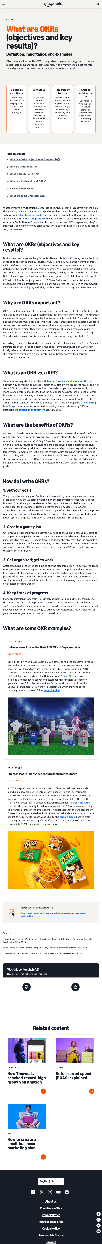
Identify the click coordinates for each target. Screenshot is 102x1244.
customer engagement (32, 409)
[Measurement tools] (62, 91)
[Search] (98, 4)
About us (51, 1201)
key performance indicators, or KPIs (68, 381)
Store (64, 676)
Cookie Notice (51, 1228)
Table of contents (16, 153)
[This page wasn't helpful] (26, 987)
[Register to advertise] (16, 91)
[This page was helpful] (75, 987)
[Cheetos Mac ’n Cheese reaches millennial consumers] (16, 781)
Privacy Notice (51, 1215)
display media (68, 816)
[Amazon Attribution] (85, 93)
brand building (52, 690)
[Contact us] (39, 91)
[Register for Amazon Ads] (37, 908)
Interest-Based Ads (51, 1222)
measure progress (35, 218)
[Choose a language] (51, 1181)
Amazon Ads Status (51, 1235)
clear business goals (30, 215)
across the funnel (81, 802)
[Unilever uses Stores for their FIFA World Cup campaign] (16, 654)
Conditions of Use (51, 1208)
